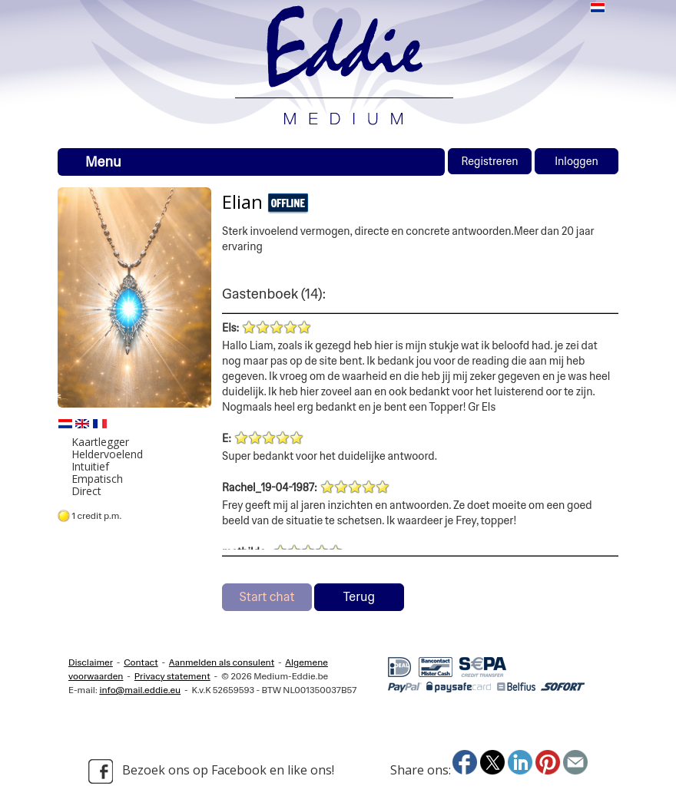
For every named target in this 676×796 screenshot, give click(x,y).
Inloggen (576, 161)
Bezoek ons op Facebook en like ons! (211, 771)
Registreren (489, 161)
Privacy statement (172, 676)
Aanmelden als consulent (221, 662)
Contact (141, 662)
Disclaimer (90, 662)
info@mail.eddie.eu (140, 690)
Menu (103, 162)
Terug (359, 597)
